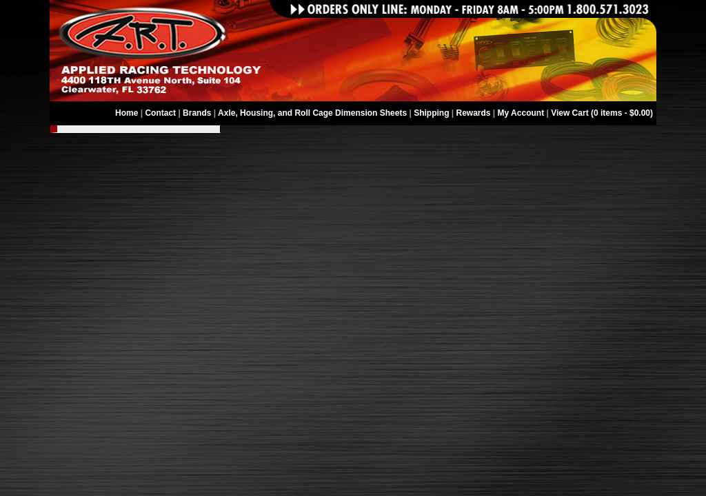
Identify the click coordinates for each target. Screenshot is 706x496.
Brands (197, 113)
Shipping (431, 113)
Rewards (473, 113)
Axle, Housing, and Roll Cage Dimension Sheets (312, 113)
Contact (160, 113)
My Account (521, 113)
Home (126, 113)
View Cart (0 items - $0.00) (602, 113)
